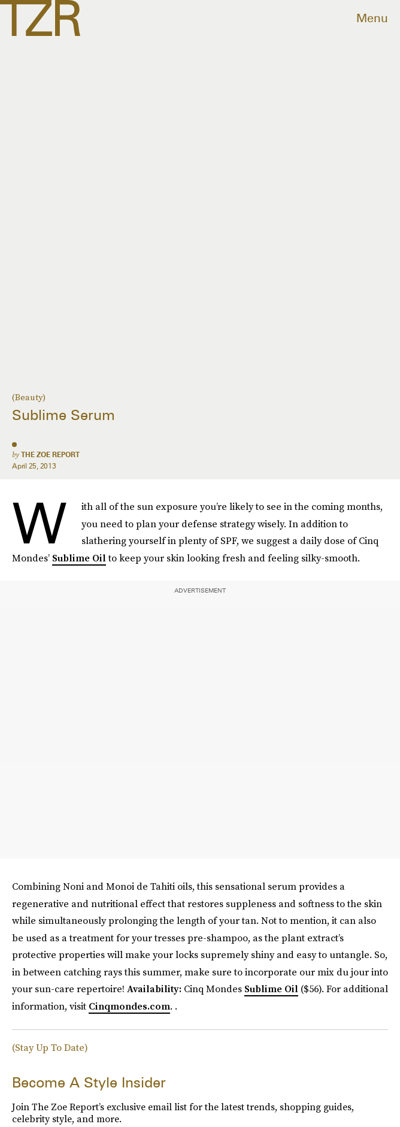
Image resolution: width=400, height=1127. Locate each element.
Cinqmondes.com (129, 1006)
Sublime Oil (79, 557)
